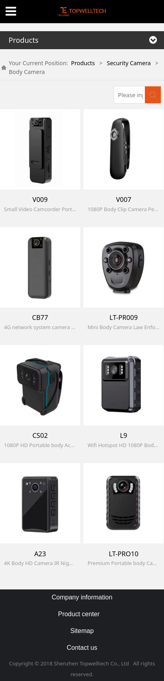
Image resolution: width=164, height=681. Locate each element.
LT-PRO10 (123, 553)
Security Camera (129, 63)
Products (83, 63)
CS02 (39, 435)
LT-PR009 (123, 317)
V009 (39, 199)
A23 (40, 553)
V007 (123, 199)
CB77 (40, 317)
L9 (123, 435)
